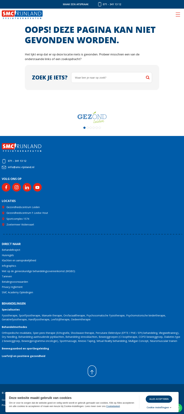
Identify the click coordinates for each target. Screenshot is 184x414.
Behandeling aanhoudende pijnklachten (41, 336)
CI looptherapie (128, 336)
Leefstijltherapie (60, 319)
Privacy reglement (12, 287)
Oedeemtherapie (81, 319)
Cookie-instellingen (158, 407)
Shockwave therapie (82, 333)
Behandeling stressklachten (81, 336)
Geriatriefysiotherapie (14, 319)
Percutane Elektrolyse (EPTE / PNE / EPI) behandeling (126, 333)
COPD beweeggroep (151, 336)
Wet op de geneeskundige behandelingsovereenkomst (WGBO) (38, 271)
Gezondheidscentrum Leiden (23, 207)
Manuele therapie (52, 315)
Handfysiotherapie (38, 319)
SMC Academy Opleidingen (17, 292)
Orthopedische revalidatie (16, 333)
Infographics (9, 265)
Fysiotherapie (9, 315)
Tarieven (7, 276)
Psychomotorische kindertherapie (145, 315)
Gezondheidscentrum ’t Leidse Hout (27, 213)
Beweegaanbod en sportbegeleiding (25, 348)
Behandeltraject (11, 249)
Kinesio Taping (86, 341)
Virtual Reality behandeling (111, 341)
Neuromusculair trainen (163, 341)
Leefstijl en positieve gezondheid (23, 356)
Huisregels (8, 255)
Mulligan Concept (138, 341)
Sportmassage (68, 341)
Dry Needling (9, 336)
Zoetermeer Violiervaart (20, 224)
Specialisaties (11, 309)
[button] (84, 128)
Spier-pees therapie (44, 333)
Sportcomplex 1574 (17, 218)
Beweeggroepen (108, 336)
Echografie (63, 333)
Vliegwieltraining (168, 333)
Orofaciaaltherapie (74, 315)
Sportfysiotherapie (29, 315)
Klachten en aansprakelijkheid (19, 260)
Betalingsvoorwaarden (15, 281)
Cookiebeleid (113, 406)
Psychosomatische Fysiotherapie (105, 315)
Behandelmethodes (14, 327)
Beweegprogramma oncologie (39, 341)
